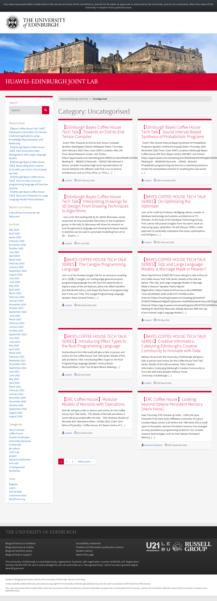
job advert (14, 448)
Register (13, 484)
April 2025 (14, 255)
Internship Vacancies (20, 441)
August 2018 (15, 416)
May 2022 (14, 345)
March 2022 (15, 352)
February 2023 (16, 323)
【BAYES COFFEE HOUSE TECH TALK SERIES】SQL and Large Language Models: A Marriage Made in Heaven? (173, 264)
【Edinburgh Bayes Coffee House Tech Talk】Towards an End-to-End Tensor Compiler (93, 131)
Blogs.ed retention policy (18, 550)
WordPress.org (17, 499)
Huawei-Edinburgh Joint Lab (51, 82)
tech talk (13, 463)
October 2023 (16, 308)
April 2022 (14, 349)
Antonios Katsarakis (153, 445)
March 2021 (15, 386)
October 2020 (16, 405)
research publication (20, 459)
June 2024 (14, 282)
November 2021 (17, 364)
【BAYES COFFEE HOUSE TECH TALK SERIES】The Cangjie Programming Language (94, 264)
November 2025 (17, 244)
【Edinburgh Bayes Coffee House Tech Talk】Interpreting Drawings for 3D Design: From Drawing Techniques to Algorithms (95, 203)
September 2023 (18, 311)
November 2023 (17, 304)
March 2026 (15, 237)
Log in (12, 487)
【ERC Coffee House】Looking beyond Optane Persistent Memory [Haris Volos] (172, 404)
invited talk (15, 444)
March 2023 (15, 319)
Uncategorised (17, 467)
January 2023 (16, 326)
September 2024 (18, 270)
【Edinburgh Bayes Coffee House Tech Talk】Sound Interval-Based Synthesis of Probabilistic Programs (172, 131)
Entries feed (15, 491)
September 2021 (18, 368)
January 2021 (16, 394)
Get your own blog (76, 579)
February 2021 (16, 390)
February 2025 (16, 263)
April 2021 (14, 382)
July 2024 (14, 278)
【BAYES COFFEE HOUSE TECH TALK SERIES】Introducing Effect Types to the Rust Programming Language (94, 341)
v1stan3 (68, 180)
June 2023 (14, 315)
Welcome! (14, 216)
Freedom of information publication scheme (100, 547)
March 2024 (15, 293)
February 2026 (16, 241)
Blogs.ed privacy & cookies (19, 547)
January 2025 (16, 267)
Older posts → (85, 461)
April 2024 (14, 289)
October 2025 (16, 248)
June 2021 (14, 375)
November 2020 (17, 401)
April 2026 (14, 233)
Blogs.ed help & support (18, 554)
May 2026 (14, 229)
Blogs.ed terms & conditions (20, 543)
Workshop (14, 470)
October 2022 (16, 330)
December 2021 (17, 360)
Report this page (85, 554)
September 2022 (18, 334)
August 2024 (15, 274)
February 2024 (16, 297)
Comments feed (17, 495)
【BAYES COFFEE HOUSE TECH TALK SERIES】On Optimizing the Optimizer (173, 201)
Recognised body (93, 565)
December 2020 (17, 397)
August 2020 (15, 412)
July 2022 (14, 338)
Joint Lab (14, 452)
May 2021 (14, 379)
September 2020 (18, 409)
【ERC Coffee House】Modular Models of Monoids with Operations (93, 402)
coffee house (16, 433)
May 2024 (14, 285)
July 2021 (14, 371)
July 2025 (14, 252)
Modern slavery (84, 550)
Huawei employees (19, 437)
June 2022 (14, 341)
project (13, 456)
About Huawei (16, 429)
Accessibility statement (88, 543)
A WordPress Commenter (22, 212)
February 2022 (16, 356)
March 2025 (15, 259)
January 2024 (16, 300)
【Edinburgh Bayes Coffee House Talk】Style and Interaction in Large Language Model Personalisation (28, 195)
